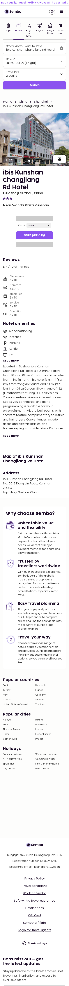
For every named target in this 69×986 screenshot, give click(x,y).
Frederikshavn (43, 734)
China (23, 102)
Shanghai (41, 102)
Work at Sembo (34, 893)
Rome (6, 734)
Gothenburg (10, 739)
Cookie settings (34, 943)
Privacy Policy (34, 878)
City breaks (9, 768)
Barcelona (41, 724)
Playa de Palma (11, 729)
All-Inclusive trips (12, 759)
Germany (40, 695)
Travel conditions (34, 886)
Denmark (40, 685)
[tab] (8, 31)
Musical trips (42, 768)
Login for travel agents (34, 930)
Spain (6, 685)
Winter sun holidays (46, 754)
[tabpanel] (34, 66)
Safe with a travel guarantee (34, 901)
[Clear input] (61, 48)
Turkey (6, 690)
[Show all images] (59, 159)
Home (7, 102)
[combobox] (31, 50)
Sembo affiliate (34, 923)
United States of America (16, 704)
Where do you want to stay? (24, 46)
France (39, 690)
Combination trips (45, 759)
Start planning (34, 235)
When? (10, 59)
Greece (7, 699)
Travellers (12, 72)
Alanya (7, 719)
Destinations (34, 908)
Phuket (39, 739)
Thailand (40, 704)
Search (34, 85)
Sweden (39, 699)
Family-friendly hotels (47, 763)
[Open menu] (62, 12)
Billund (39, 719)
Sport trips (8, 763)
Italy (5, 695)
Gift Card (34, 915)
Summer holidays (12, 754)
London (39, 729)
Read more (11, 361)
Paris (5, 724)
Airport (22, 225)
